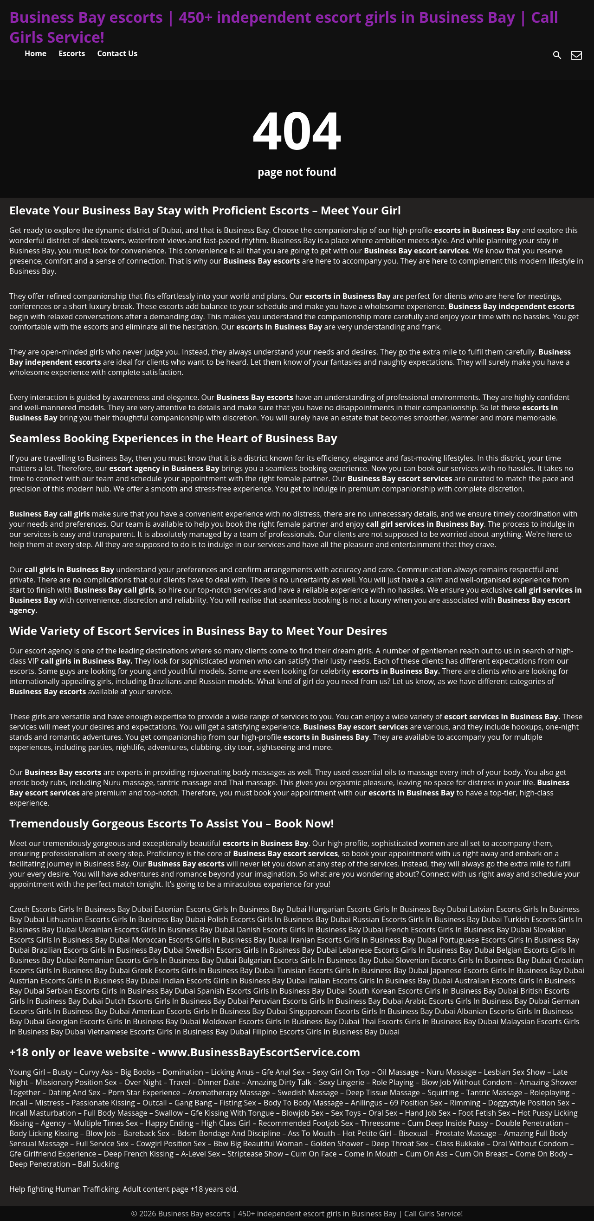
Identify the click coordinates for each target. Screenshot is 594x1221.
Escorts (71, 53)
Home (35, 53)
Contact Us (117, 53)
